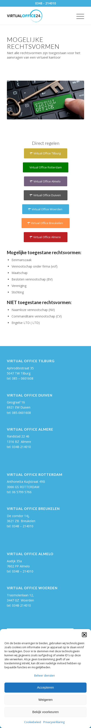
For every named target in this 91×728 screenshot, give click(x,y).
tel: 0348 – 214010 (20, 571)
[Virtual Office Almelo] (45, 181)
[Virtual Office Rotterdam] (45, 167)
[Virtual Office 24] (38, 16)
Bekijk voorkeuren (45, 712)
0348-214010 (21, 447)
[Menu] (78, 16)
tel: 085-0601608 (19, 413)
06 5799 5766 (22, 492)
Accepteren (45, 687)
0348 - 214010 (45, 3)
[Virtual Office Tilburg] (45, 153)
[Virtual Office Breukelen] (46, 223)
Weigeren (45, 699)
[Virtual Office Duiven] (45, 195)
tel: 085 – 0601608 (20, 378)
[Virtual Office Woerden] (45, 209)
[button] (84, 634)
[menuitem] (78, 16)
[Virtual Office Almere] (45, 237)
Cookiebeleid (32, 722)
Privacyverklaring (54, 722)
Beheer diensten (44, 675)
